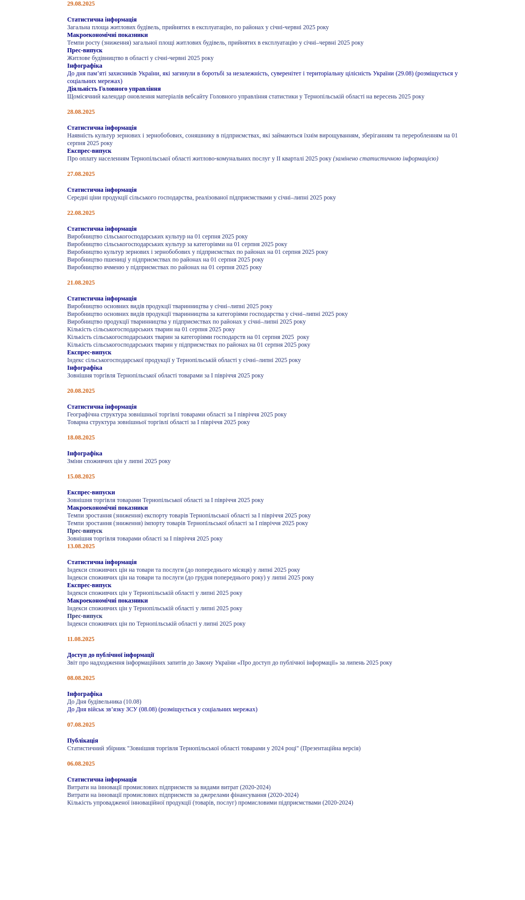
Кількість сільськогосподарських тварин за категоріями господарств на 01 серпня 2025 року (188, 337)
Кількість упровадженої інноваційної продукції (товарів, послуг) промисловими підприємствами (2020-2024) (210, 802)
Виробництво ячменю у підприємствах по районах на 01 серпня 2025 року (164, 267)
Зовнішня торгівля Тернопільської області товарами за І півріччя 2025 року (165, 375)
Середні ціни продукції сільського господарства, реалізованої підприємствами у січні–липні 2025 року (201, 197)
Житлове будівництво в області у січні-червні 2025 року (140, 58)
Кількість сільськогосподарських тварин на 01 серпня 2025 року (151, 329)
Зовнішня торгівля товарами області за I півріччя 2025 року (145, 538)
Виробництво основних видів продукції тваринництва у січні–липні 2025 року (169, 306)
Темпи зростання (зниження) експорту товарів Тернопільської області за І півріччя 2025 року (189, 515)
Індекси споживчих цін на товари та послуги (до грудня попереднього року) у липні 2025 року (190, 577)
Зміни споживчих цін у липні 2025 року (119, 461)
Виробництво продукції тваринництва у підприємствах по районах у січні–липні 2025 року (186, 321)
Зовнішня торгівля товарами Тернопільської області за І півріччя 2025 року (165, 500)
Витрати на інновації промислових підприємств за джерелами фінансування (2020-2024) (183, 794)
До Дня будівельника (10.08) (104, 701)
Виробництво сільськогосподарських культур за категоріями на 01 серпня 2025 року (177, 244)
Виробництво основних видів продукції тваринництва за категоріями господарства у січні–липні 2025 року (207, 313)
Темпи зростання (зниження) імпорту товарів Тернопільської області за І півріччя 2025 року (187, 523)
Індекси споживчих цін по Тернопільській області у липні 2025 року (156, 623)
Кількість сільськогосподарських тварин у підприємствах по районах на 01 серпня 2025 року (188, 344)
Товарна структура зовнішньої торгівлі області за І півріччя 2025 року (158, 422)
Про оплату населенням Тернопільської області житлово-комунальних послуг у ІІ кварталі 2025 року (200, 158)
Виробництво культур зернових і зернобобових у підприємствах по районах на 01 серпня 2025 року (197, 251)
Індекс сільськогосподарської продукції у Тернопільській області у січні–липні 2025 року (184, 360)
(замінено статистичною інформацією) (385, 158)
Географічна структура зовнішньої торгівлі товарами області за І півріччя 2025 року (177, 414)
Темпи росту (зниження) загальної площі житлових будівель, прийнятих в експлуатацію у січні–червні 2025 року (215, 42)
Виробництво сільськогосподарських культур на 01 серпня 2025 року (157, 236)
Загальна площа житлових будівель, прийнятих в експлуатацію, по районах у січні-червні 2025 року (198, 27)
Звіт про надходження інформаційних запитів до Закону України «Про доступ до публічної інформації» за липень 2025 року (229, 662)
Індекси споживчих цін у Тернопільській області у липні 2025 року (155, 592)
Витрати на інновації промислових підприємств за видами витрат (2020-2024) (169, 787)
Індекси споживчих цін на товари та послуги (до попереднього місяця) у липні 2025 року (183, 569)
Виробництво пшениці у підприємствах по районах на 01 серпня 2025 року (165, 259)
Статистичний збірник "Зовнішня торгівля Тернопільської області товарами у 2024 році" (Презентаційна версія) (213, 748)
